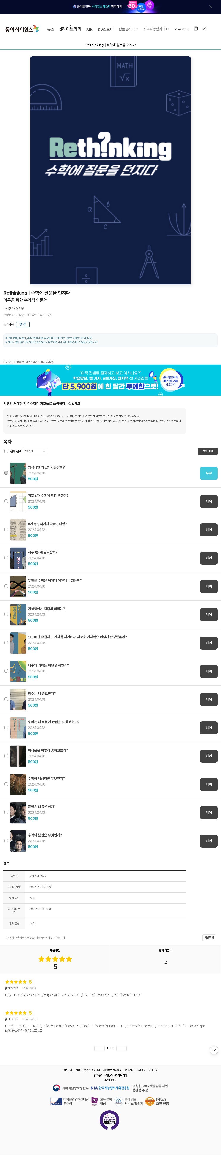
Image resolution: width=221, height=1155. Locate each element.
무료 (209, 473)
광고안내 (129, 1070)
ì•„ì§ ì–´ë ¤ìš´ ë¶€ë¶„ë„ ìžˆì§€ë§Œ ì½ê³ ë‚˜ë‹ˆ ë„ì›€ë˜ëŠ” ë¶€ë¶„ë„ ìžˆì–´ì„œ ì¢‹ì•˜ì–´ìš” (73, 995)
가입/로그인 (182, 29)
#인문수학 (32, 362)
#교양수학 (47, 362)
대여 (209, 501)
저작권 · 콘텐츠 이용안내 (88, 1070)
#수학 (20, 362)
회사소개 (68, 1070)
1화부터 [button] (29, 451)
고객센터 (141, 1070)
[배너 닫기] (210, 7)
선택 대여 (208, 451)
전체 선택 (15, 451)
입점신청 (153, 1070)
